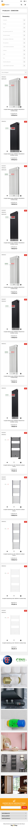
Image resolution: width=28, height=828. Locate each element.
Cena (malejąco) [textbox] (5, 72)
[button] (25, 1)
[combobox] (14, 20)
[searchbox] (12, 20)
